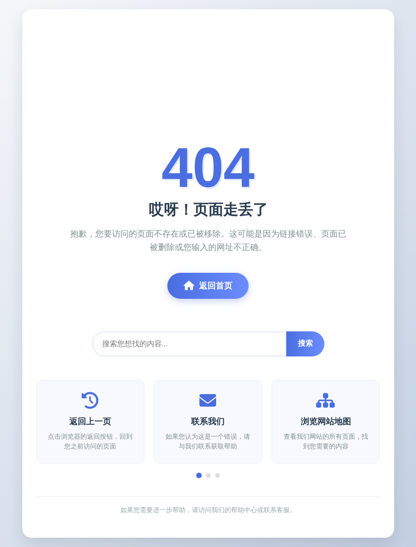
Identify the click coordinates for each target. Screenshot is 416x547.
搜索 (305, 343)
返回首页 (208, 285)
